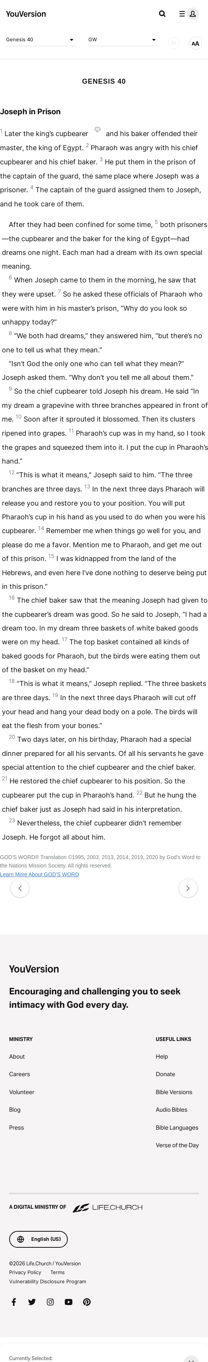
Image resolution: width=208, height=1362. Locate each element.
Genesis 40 (41, 39)
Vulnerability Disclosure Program (47, 1281)
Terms (57, 1272)
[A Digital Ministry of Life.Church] (104, 1203)
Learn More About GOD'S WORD (39, 874)
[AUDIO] (174, 43)
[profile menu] (187, 13)
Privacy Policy (25, 1272)
